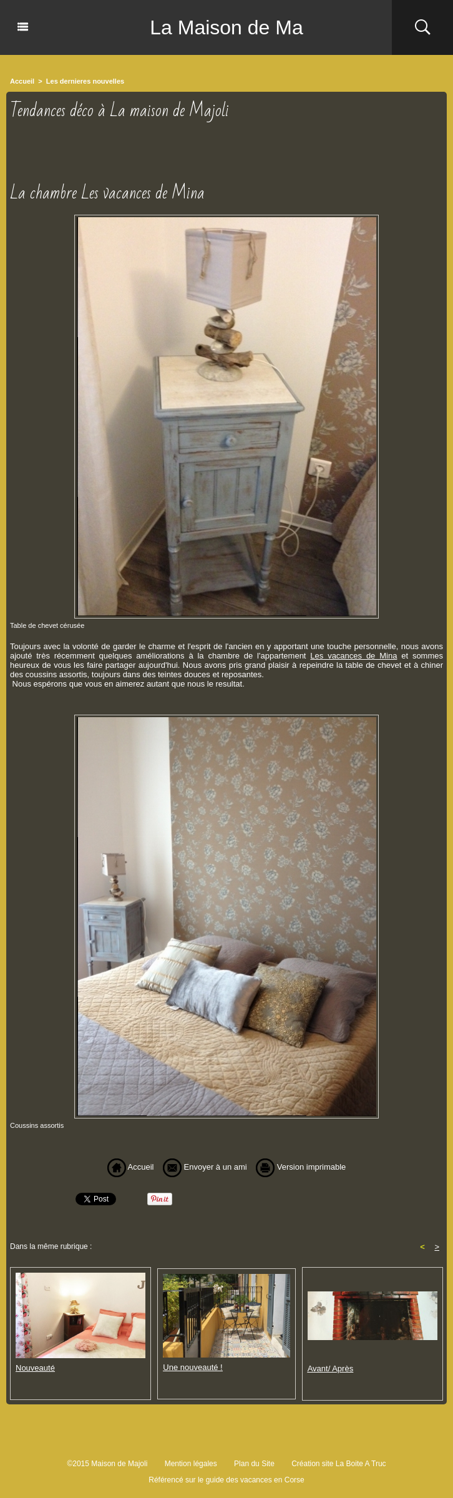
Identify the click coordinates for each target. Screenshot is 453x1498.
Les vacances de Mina (353, 655)
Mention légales (191, 1463)
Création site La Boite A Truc (338, 1463)
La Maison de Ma (226, 27)
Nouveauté (35, 1368)
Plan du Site (254, 1463)
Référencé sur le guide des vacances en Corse (226, 1480)
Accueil (22, 81)
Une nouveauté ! (192, 1367)
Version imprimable (301, 1167)
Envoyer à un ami (205, 1167)
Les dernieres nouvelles (85, 81)
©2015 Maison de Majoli (107, 1463)
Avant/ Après (330, 1368)
